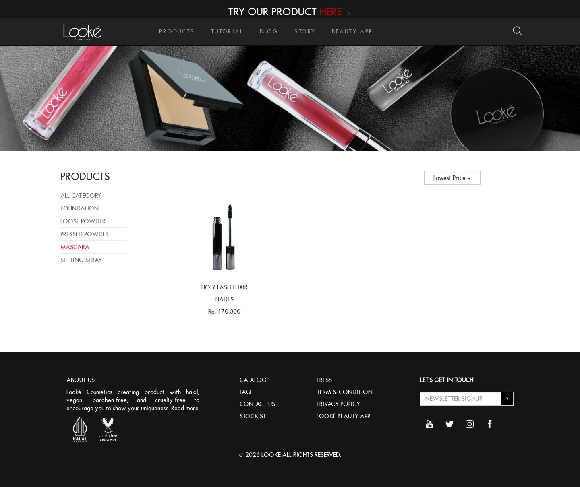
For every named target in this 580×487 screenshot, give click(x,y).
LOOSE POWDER (83, 221)
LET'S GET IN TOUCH (446, 380)
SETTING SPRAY (81, 260)
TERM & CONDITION (345, 392)
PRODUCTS (177, 31)
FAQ (245, 392)
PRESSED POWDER (84, 234)
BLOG (269, 31)
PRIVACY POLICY (338, 404)
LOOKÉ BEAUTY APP (343, 416)
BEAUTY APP (352, 31)
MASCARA (74, 247)
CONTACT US (257, 404)
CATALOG (253, 380)
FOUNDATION (79, 208)
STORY (305, 31)
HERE (331, 11)
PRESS (324, 380)
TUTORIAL (227, 31)
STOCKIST (253, 416)
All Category (80, 195)
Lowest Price (452, 178)
